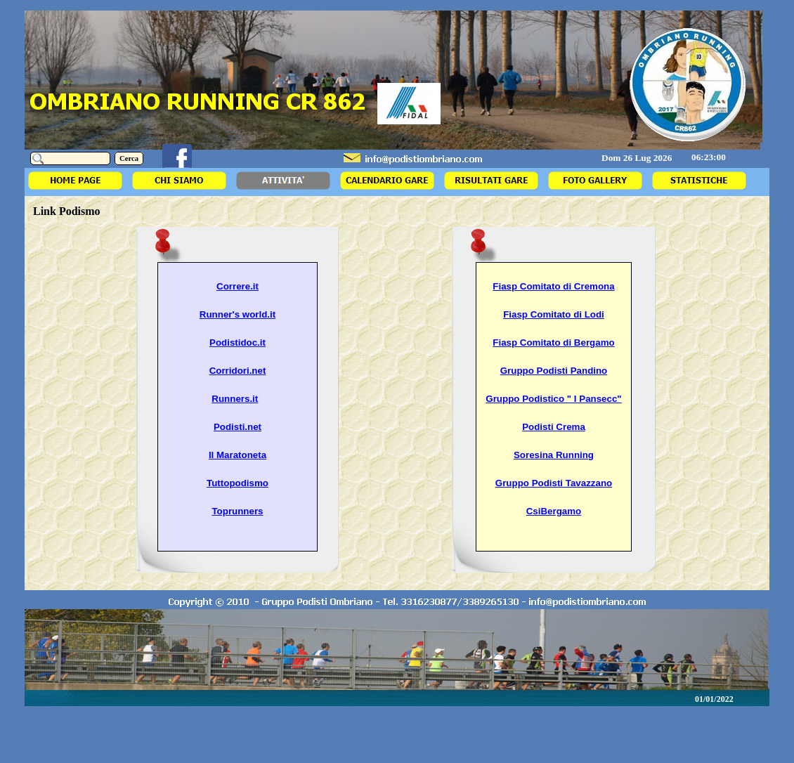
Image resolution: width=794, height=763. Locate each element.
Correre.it (237, 286)
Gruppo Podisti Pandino (554, 370)
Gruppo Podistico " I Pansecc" (553, 398)
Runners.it (234, 398)
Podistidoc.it (237, 342)
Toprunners (237, 511)
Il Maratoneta (237, 455)
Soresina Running (554, 455)
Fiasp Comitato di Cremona (553, 286)
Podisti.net (237, 427)
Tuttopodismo (237, 483)
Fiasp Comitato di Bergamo (553, 342)
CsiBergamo (554, 511)
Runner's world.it (237, 314)
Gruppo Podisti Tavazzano (553, 483)
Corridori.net (237, 370)
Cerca (128, 158)
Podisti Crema (553, 427)
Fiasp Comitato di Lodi (553, 314)
